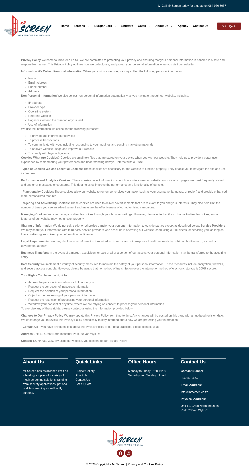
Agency (183, 25)
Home (65, 25)
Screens (81, 26)
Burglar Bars (105, 26)
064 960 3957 (190, 378)
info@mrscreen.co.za (194, 392)
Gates (144, 26)
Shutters (127, 25)
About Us (164, 26)
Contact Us (200, 25)
